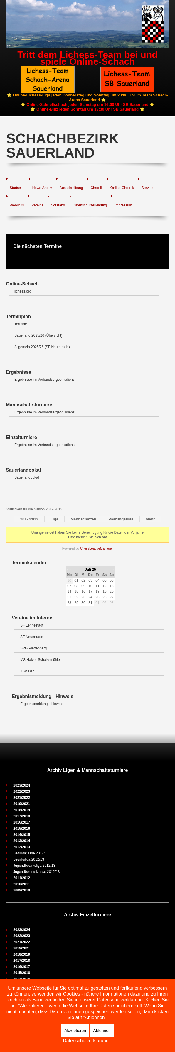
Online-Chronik (122, 188)
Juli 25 (90, 569)
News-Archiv (42, 188)
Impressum (123, 205)
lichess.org (22, 291)
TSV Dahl (27, 671)
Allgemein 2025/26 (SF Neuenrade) (42, 347)
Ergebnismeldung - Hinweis (41, 704)
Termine (20, 324)
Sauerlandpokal (26, 477)
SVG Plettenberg (33, 648)
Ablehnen (102, 1030)
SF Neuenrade (31, 637)
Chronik (96, 188)
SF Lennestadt (31, 625)
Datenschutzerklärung (90, 205)
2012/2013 (29, 519)
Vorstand (58, 205)
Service (147, 188)
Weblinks (17, 205)
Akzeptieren (75, 1030)
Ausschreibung (71, 188)
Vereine (37, 205)
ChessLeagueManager (96, 548)
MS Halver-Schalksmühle (40, 660)
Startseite (17, 188)
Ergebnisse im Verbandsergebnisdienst (44, 380)
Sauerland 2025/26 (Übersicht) (38, 335)
